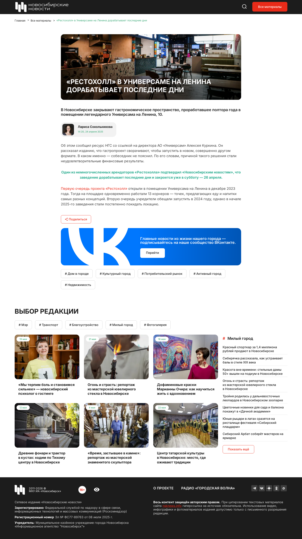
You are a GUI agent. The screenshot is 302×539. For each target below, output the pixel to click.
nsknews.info (172, 506)
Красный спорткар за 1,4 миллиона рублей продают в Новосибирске (250, 349)
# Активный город (207, 274)
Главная (20, 20)
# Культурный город (115, 274)
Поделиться (76, 219)
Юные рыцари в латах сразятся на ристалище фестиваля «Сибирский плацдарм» (249, 423)
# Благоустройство (83, 325)
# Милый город (121, 325)
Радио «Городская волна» (208, 488)
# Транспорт (48, 325)
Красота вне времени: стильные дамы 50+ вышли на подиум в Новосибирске (253, 372)
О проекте (163, 488)
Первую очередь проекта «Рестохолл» (94, 189)
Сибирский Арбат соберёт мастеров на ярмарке (253, 436)
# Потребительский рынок (162, 274)
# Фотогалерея (155, 325)
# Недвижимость (78, 285)
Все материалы (270, 7)
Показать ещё (238, 449)
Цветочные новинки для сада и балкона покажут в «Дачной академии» (253, 409)
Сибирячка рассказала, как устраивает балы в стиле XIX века (253, 360)
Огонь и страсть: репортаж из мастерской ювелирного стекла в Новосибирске (249, 385)
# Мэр (23, 325)
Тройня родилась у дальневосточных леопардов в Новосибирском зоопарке (253, 398)
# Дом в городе (77, 274)
